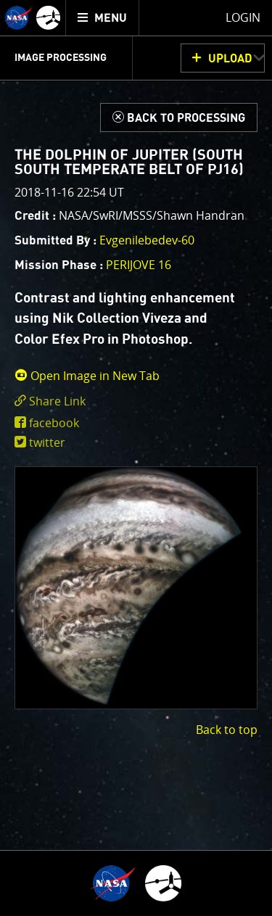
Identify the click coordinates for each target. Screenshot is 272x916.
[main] (136, 458)
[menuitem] (102, 18)
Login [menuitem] (243, 17)
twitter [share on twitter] (47, 442)
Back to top (226, 729)
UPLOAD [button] (230, 59)
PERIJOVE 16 (138, 265)
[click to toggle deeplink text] (136, 401)
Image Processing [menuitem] (61, 58)
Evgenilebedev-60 (146, 240)
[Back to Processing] (178, 117)
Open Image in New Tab (87, 376)
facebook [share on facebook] (54, 423)
